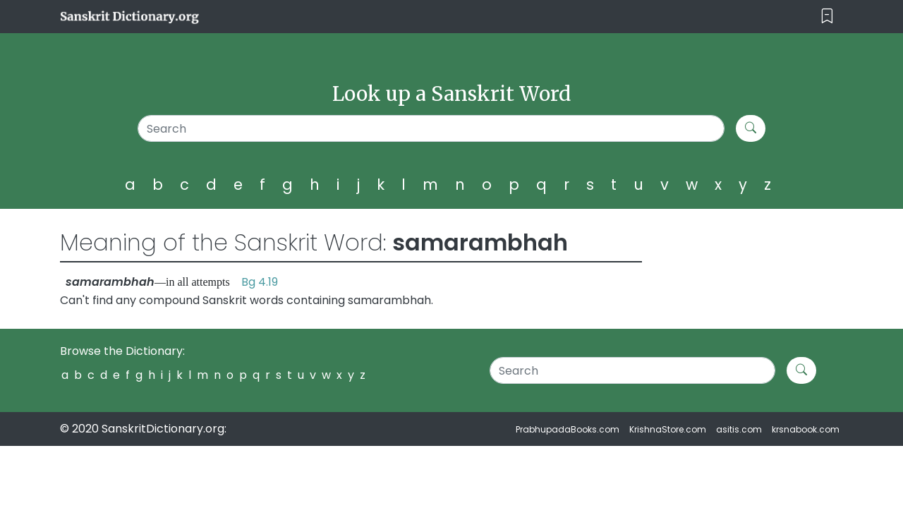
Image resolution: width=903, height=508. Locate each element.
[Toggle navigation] (827, 16)
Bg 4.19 (259, 282)
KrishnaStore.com (667, 429)
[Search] (431, 128)
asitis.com (739, 429)
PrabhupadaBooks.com (567, 429)
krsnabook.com (806, 429)
